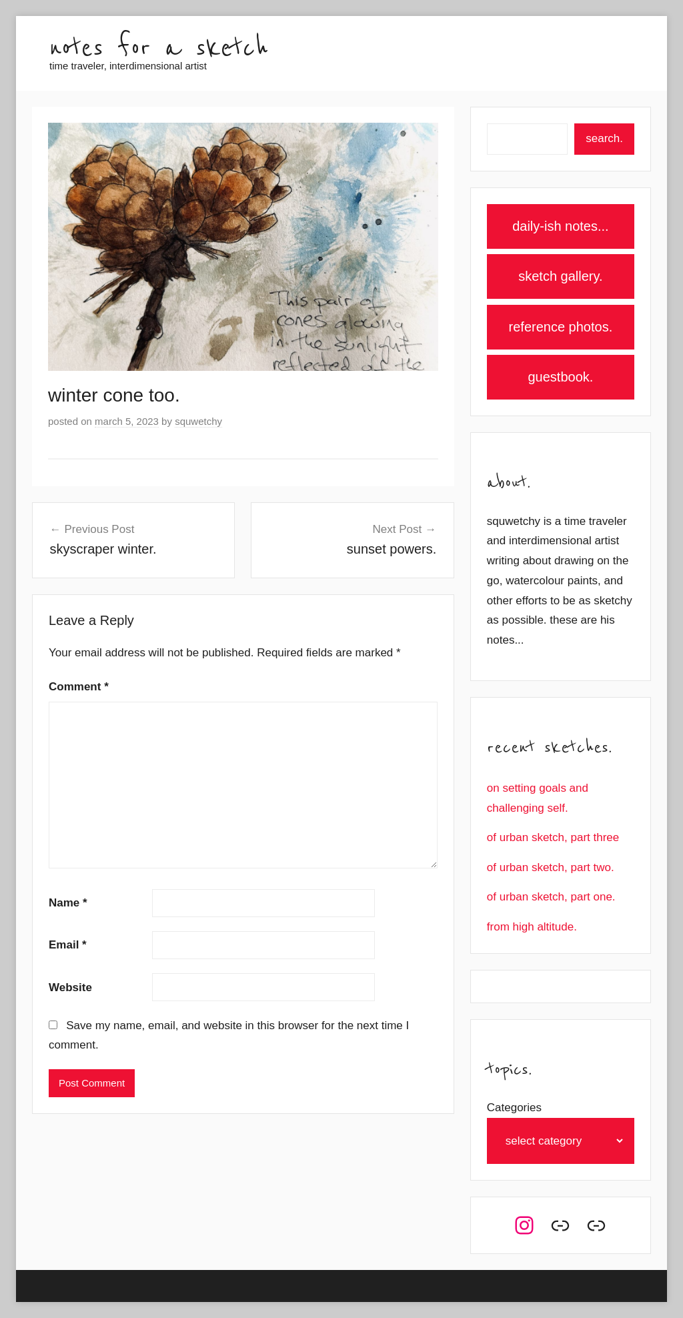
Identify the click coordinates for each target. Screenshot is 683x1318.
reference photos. (561, 326)
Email (68, 944)
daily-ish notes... (560, 226)
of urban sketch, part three (553, 837)
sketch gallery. (560, 276)
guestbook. (560, 377)
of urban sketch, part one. (551, 896)
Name (68, 902)
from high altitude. (532, 926)
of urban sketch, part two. (550, 867)
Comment (79, 686)
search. (604, 138)
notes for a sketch (158, 48)
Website (70, 987)
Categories (514, 1107)
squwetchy (198, 421)
